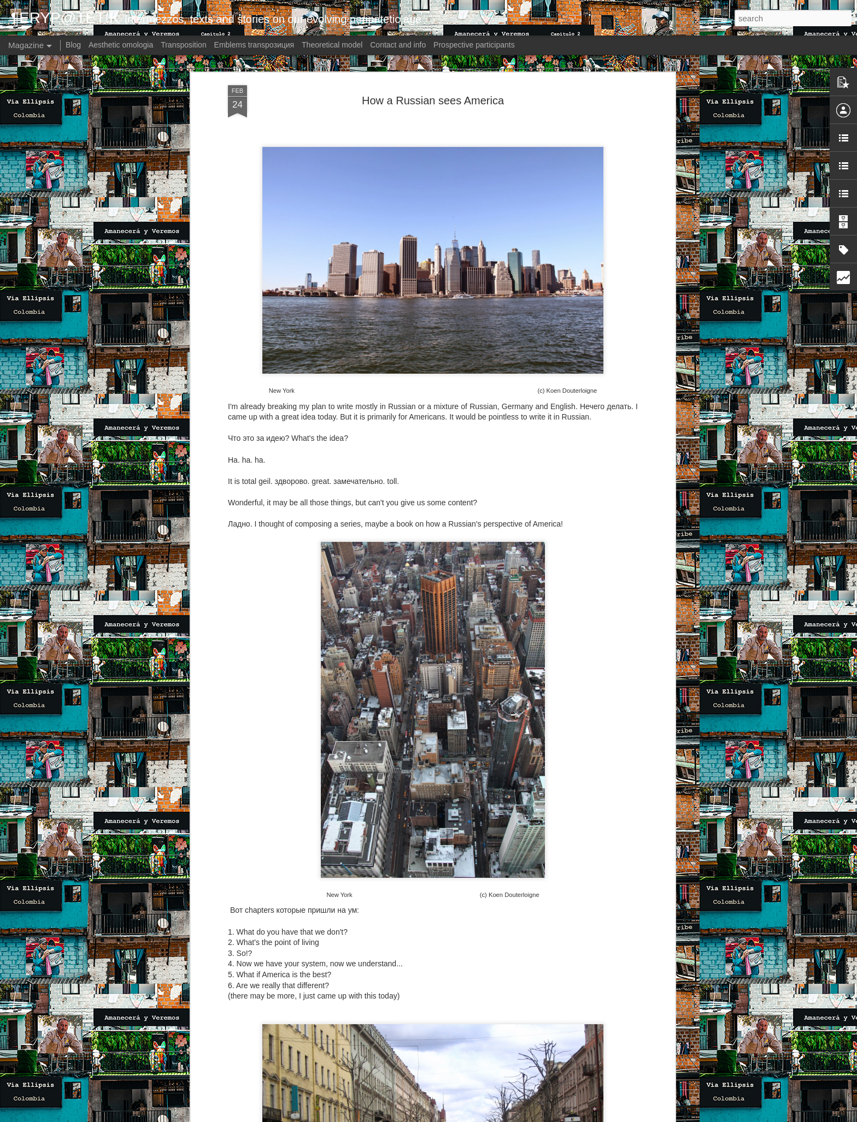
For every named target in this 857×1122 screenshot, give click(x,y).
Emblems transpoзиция (254, 44)
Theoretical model (332, 44)
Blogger (483, 1116)
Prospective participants (474, 44)
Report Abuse (515, 1116)
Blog (73, 44)
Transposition (184, 44)
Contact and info (398, 44)
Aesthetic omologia (121, 44)
